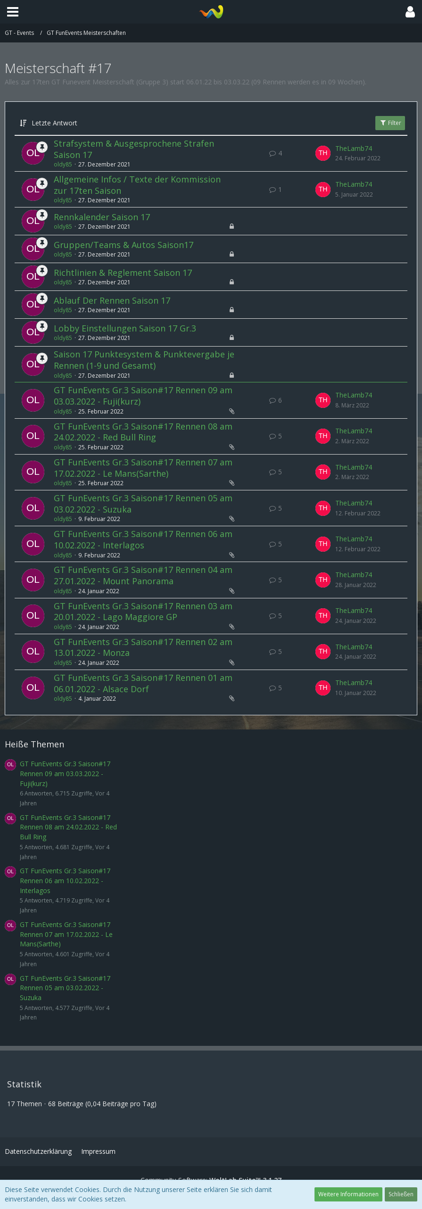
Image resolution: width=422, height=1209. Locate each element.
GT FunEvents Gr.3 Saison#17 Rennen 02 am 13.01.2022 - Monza (143, 647)
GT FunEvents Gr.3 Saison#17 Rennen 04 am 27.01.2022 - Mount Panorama (143, 575)
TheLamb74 (353, 148)
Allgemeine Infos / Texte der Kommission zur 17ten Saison (137, 185)
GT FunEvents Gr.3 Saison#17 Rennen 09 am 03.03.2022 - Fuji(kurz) (143, 395)
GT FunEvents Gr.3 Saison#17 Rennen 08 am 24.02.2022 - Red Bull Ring (143, 432)
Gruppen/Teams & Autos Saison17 (123, 244)
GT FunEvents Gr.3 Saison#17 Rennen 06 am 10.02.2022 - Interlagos (143, 539)
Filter (390, 123)
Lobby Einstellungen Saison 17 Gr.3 (125, 328)
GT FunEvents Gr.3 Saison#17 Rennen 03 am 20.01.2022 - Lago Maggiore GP (143, 611)
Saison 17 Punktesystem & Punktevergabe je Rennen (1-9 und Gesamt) (144, 359)
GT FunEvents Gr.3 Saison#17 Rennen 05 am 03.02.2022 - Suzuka (143, 503)
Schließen (401, 1194)
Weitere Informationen (348, 1194)
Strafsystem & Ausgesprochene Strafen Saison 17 (134, 149)
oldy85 (63, 164)
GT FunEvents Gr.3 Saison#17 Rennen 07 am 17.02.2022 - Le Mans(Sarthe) (143, 467)
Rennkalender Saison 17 (102, 217)
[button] (13, 11)
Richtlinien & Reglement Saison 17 (123, 272)
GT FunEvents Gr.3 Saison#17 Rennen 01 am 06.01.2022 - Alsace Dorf (143, 683)
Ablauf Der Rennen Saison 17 (112, 300)
